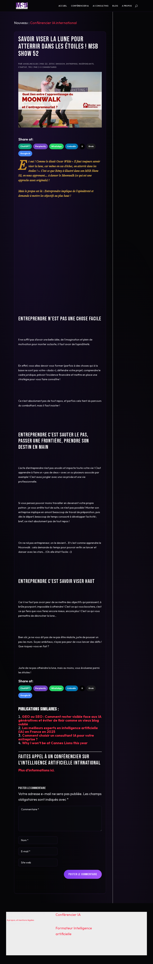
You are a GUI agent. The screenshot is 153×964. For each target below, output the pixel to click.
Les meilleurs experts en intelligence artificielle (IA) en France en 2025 (58, 730)
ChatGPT (25, 146)
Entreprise (72, 64)
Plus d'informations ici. (36, 770)
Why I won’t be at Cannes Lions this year (55, 743)
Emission (60, 64)
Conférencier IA (80, 6)
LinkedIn (71, 146)
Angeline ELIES (30, 64)
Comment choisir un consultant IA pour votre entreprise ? (56, 737)
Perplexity (40, 146)
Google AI (25, 153)
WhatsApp (56, 146)
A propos (127, 6)
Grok (91, 146)
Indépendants (86, 64)
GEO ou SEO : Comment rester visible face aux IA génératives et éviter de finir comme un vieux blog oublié (59, 720)
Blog (115, 6)
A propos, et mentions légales (20, 920)
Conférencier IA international (53, 23)
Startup (22, 67)
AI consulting (101, 6)
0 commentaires (48, 67)
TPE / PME (33, 67)
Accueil (63, 6)
